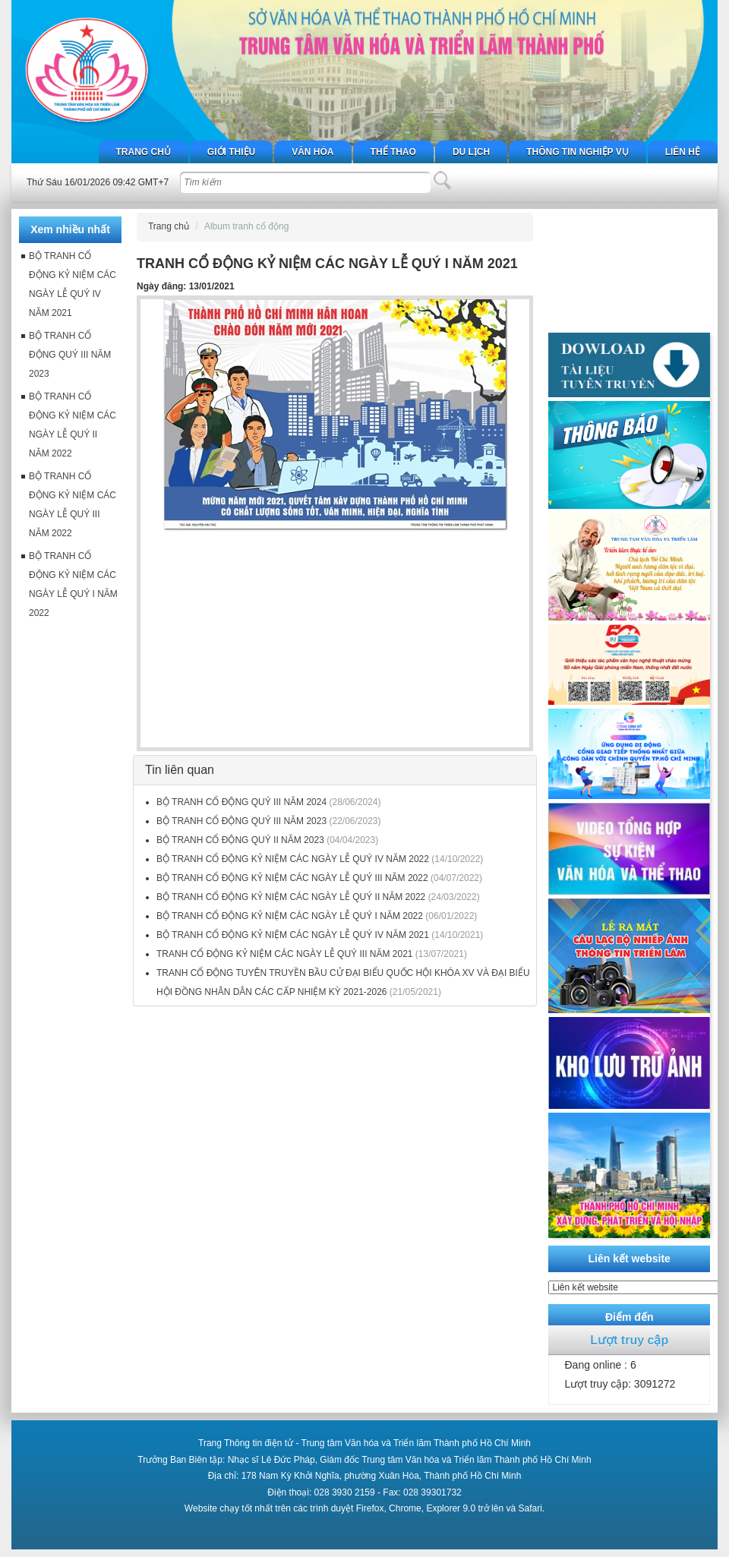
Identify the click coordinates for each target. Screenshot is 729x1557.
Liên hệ (682, 152)
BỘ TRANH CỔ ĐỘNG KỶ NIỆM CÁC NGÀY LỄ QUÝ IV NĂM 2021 (292, 935)
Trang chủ (143, 152)
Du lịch (471, 152)
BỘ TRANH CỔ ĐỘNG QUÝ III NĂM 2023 (243, 821)
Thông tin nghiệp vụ (577, 152)
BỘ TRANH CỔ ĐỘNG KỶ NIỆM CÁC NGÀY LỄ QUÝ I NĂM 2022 (289, 916)
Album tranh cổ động (246, 226)
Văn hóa (312, 152)
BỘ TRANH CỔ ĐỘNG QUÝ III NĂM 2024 (241, 802)
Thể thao (393, 152)
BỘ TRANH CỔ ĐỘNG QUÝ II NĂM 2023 (240, 840)
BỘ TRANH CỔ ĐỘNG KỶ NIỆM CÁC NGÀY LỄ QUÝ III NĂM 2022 (292, 878)
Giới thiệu (231, 152)
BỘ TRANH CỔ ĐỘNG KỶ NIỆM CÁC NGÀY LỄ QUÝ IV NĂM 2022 (292, 859)
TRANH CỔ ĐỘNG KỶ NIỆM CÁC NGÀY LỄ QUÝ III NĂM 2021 (284, 954)
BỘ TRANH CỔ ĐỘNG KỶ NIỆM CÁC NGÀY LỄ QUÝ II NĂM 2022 (290, 897)
